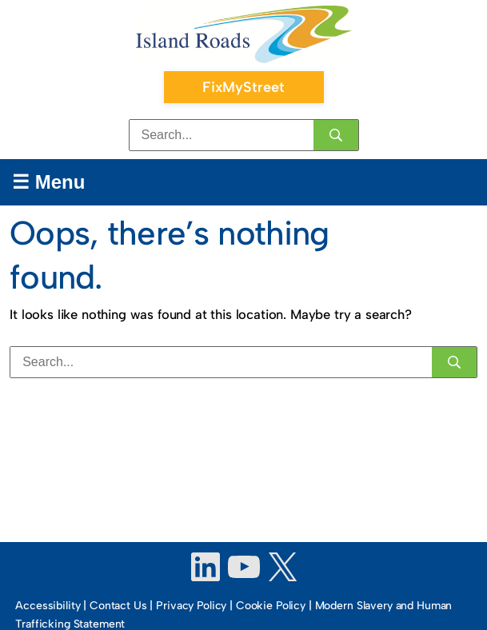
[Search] (335, 135)
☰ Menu (48, 182)
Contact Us (118, 605)
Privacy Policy (191, 605)
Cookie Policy (270, 605)
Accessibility (47, 605)
